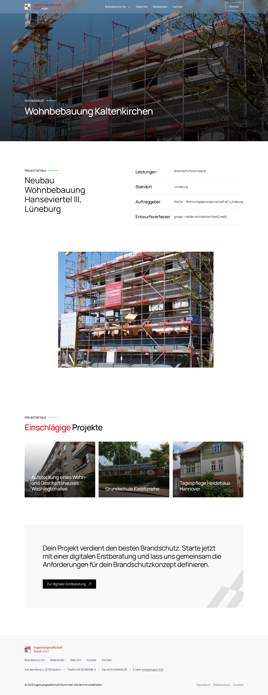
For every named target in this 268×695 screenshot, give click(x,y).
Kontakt (107, 660)
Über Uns (142, 7)
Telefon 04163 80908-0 (81, 669)
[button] (118, 7)
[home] (44, 7)
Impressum (203, 685)
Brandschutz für (35, 660)
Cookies (238, 685)
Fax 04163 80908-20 (114, 669)
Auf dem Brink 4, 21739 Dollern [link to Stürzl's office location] (43, 669)
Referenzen (160, 7)
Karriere (178, 7)
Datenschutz (221, 685)
